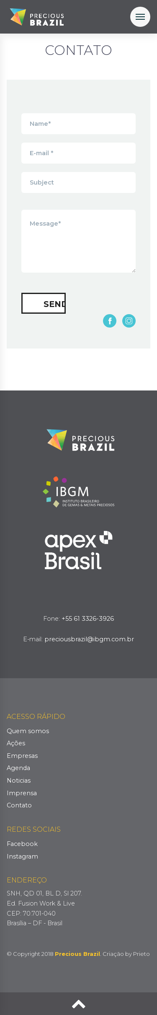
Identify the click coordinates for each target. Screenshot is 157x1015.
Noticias (19, 780)
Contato (19, 805)
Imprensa (22, 793)
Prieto (141, 953)
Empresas (22, 756)
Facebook (22, 844)
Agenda (18, 768)
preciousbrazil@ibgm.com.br (89, 639)
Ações (16, 743)
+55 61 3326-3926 (88, 618)
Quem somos (28, 731)
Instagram (22, 856)
